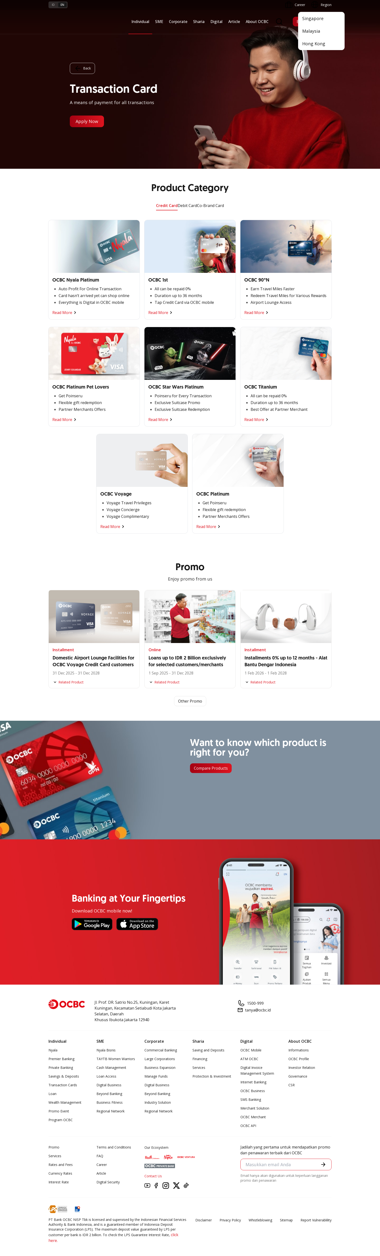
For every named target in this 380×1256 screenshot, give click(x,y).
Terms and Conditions (113, 1147)
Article (234, 21)
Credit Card (167, 205)
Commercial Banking (160, 1050)
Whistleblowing (260, 1220)
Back (82, 68)
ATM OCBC (249, 1059)
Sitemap (286, 1220)
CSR (291, 1085)
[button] (323, 1164)
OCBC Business (252, 1090)
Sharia (199, 21)
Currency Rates (60, 1173)
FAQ (99, 1156)
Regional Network (110, 1111)
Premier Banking (61, 1059)
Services (198, 1067)
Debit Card (187, 205)
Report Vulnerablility (316, 1220)
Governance (297, 1076)
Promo (53, 1147)
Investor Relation (301, 1067)
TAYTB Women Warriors (115, 1059)
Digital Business (108, 1085)
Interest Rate (58, 1182)
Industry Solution (157, 1102)
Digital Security (108, 1182)
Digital (216, 21)
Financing (199, 1059)
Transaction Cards (62, 1085)
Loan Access (106, 1076)
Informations (298, 1050)
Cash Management (111, 1067)
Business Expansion (159, 1067)
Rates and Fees (60, 1164)
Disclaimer (203, 1220)
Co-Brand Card (210, 205)
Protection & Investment (211, 1076)
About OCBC (257, 21)
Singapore (313, 18)
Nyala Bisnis (106, 1050)
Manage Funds (156, 1076)
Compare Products (211, 768)
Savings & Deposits (63, 1076)
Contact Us (153, 1176)
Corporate (178, 21)
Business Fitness (109, 1102)
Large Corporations (159, 1059)
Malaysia (311, 31)
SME (159, 21)
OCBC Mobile (250, 1050)
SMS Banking (250, 1099)
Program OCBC (60, 1120)
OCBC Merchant (253, 1117)
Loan (52, 1093)
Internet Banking (253, 1082)
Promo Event (58, 1111)
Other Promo (190, 701)
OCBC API (248, 1125)
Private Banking (60, 1067)
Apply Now (87, 121)
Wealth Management (64, 1102)
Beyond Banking (109, 1093)
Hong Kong (313, 43)
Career (101, 1164)
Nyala (52, 1050)
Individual (140, 21)
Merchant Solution (254, 1108)
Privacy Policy (230, 1220)
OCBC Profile (298, 1059)
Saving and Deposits (208, 1050)
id (53, 5)
